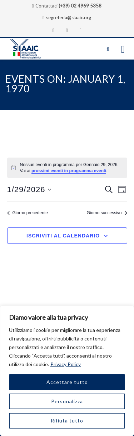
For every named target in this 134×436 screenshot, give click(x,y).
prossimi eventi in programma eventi (68, 170)
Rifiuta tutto (67, 420)
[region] (67, 371)
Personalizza (67, 401)
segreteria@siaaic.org (68, 17)
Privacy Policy (65, 364)
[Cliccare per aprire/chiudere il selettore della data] (29, 189)
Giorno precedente (27, 212)
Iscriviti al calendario (63, 235)
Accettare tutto (67, 382)
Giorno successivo (106, 212)
